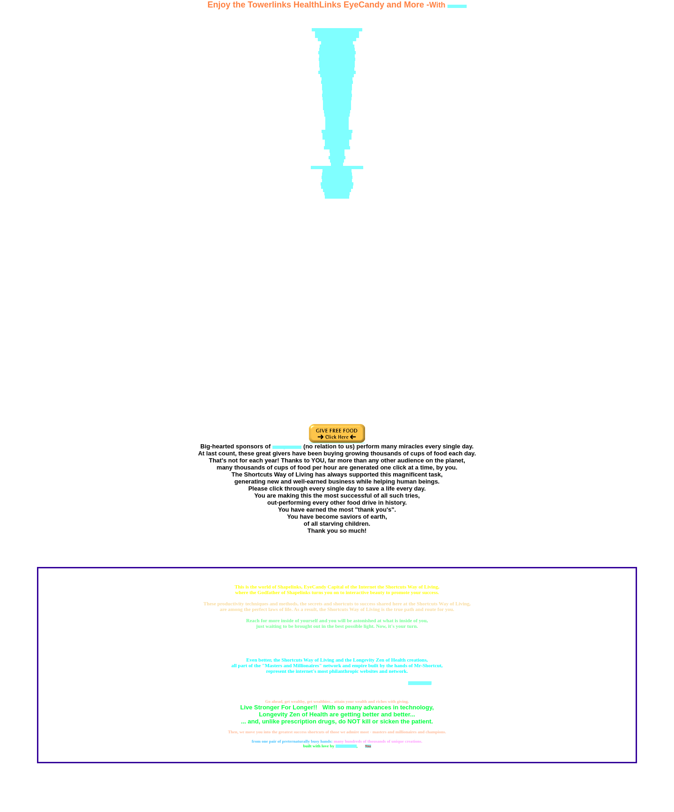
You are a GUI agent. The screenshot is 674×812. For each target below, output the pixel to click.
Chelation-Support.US (337, 75)
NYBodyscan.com (337, 108)
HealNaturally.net (337, 111)
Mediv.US (337, 154)
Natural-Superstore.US (336, 65)
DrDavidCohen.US (337, 102)
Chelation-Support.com (337, 59)
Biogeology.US (336, 125)
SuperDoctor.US (337, 115)
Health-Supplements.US (336, 72)
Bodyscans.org (337, 128)
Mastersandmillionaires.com (337, 36)
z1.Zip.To (337, 161)
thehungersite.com (287, 447)
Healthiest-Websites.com (337, 39)
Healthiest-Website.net (337, 46)
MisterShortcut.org (337, 134)
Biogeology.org (337, 121)
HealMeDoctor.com (337, 85)
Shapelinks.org (337, 118)
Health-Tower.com (337, 190)
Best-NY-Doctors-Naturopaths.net (337, 167)
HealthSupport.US (337, 105)
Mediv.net (337, 151)
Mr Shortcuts (346, 746)
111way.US (337, 157)
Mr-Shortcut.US (337, 144)
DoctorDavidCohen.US (336, 62)
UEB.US (337, 164)
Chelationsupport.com (337, 69)
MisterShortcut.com (337, 79)
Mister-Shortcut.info (337, 177)
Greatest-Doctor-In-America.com (337, 29)
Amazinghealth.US (336, 170)
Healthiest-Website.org (337, 49)
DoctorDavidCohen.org (337, 56)
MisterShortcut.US (336, 138)
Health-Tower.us (337, 193)
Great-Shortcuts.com (337, 184)
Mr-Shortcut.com (337, 147)
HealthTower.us (337, 197)
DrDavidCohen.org (337, 98)
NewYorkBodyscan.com (336, 52)
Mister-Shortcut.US (337, 88)
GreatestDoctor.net (337, 95)
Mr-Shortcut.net (337, 141)
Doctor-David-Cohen (337, 43)
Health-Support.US (337, 92)
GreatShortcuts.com (336, 187)
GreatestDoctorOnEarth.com (337, 33)
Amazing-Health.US (337, 174)
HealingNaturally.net (336, 82)
